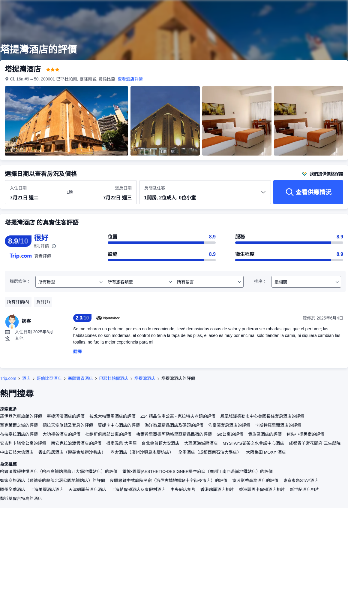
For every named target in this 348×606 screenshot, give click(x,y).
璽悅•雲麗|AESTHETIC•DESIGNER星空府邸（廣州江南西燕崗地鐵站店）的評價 (197, 471)
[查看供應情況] (308, 192)
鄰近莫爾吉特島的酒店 (21, 498)
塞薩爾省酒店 (80, 378)
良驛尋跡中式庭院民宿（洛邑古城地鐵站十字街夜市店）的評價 (168, 480)
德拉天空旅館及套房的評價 (68, 425)
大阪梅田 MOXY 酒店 (266, 452)
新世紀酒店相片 (304, 489)
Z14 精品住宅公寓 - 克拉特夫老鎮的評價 (177, 416)
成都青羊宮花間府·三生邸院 (314, 443)
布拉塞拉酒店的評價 (19, 434)
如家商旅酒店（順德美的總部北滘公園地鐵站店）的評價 (52, 480)
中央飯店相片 (183, 489)
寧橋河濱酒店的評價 (66, 416)
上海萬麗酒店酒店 (47, 489)
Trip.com (8, 378)
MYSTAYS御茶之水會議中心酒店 (253, 443)
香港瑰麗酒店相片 (217, 489)
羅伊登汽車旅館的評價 (21, 416)
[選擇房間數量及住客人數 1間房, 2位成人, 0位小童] (205, 195)
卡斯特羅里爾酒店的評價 (278, 425)
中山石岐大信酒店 (17, 452)
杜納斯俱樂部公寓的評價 (108, 434)
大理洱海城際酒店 (201, 443)
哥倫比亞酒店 (49, 378)
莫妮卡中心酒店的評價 (119, 425)
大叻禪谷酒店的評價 (61, 434)
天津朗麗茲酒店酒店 (87, 489)
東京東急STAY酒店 (301, 480)
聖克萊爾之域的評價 (19, 425)
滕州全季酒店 (12, 489)
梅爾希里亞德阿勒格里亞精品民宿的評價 (174, 434)
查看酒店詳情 (130, 79)
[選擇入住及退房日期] (34, 192)
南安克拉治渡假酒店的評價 (76, 443)
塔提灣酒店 (144, 378)
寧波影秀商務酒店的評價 (255, 480)
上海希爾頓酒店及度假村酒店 (138, 489)
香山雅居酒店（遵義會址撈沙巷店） (72, 452)
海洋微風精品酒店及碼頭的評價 (174, 425)
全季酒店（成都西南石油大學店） (209, 452)
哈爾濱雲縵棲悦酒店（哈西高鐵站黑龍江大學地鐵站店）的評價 (59, 471)
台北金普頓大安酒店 (160, 443)
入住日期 (18, 188)
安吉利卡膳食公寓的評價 (23, 443)
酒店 (26, 378)
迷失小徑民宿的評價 (305, 434)
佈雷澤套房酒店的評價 (229, 425)
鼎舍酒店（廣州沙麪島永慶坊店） (141, 452)
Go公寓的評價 (230, 434)
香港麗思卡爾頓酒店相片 (262, 489)
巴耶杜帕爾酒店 (113, 378)
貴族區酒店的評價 (265, 434)
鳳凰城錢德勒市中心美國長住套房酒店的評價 (262, 416)
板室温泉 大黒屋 (121, 443)
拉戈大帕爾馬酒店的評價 (112, 416)
